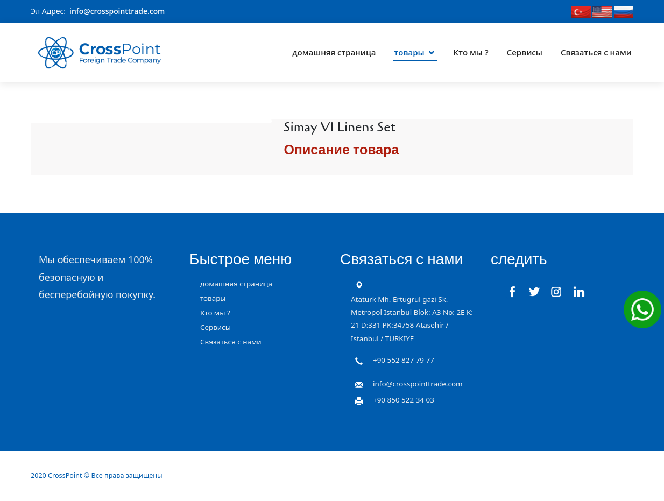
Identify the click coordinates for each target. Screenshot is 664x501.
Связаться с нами (596, 50)
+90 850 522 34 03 (403, 399)
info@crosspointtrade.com (117, 11)
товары (409, 50)
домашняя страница (334, 50)
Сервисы (524, 50)
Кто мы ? (471, 50)
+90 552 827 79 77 (403, 359)
